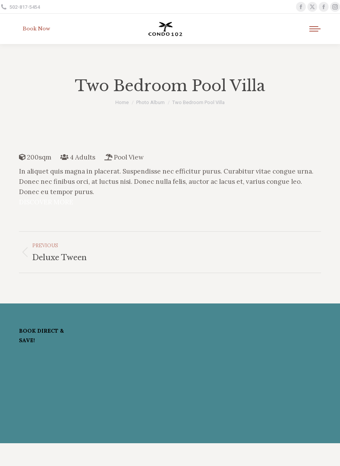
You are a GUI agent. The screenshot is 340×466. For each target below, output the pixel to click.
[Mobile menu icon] (315, 29)
